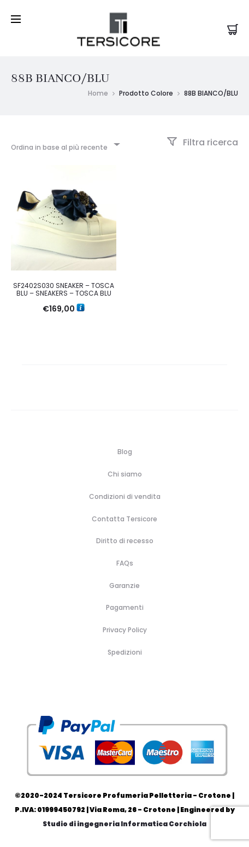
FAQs (124, 563)
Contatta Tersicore (124, 519)
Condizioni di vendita (125, 496)
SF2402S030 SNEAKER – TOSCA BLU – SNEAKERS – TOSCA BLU (63, 289)
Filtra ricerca (202, 142)
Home (98, 93)
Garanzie (124, 585)
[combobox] (64, 144)
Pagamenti (125, 607)
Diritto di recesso (124, 540)
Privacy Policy (125, 629)
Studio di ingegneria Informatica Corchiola (124, 823)
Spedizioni (125, 652)
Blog (124, 451)
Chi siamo (125, 474)
